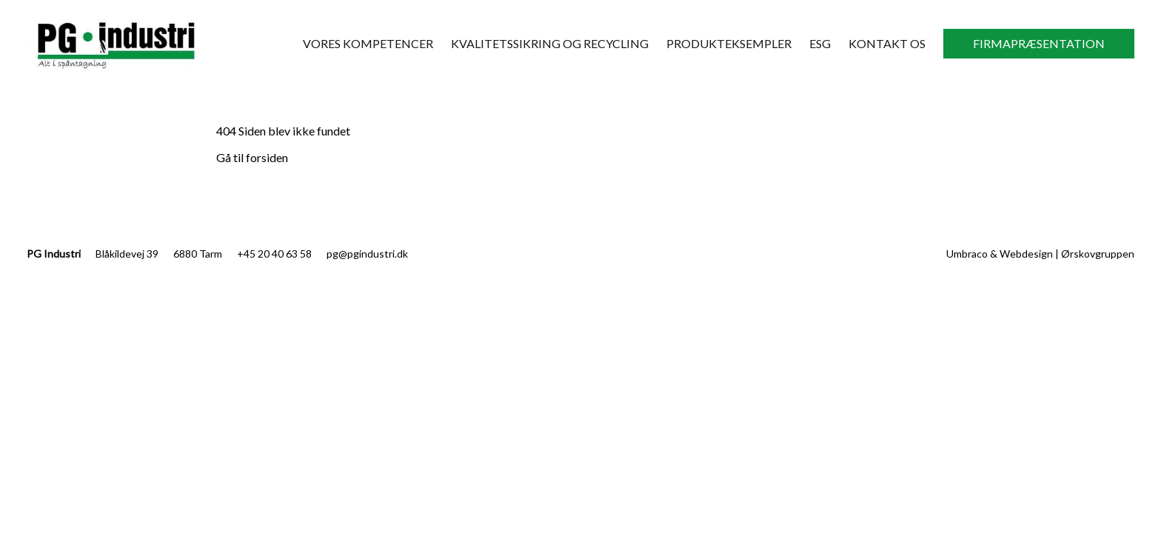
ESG (820, 43)
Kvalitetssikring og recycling (550, 43)
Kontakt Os (887, 43)
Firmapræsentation (1039, 43)
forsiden (267, 157)
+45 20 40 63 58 (274, 253)
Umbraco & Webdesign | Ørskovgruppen (1040, 253)
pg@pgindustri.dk (367, 253)
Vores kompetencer (368, 43)
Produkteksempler (729, 43)
